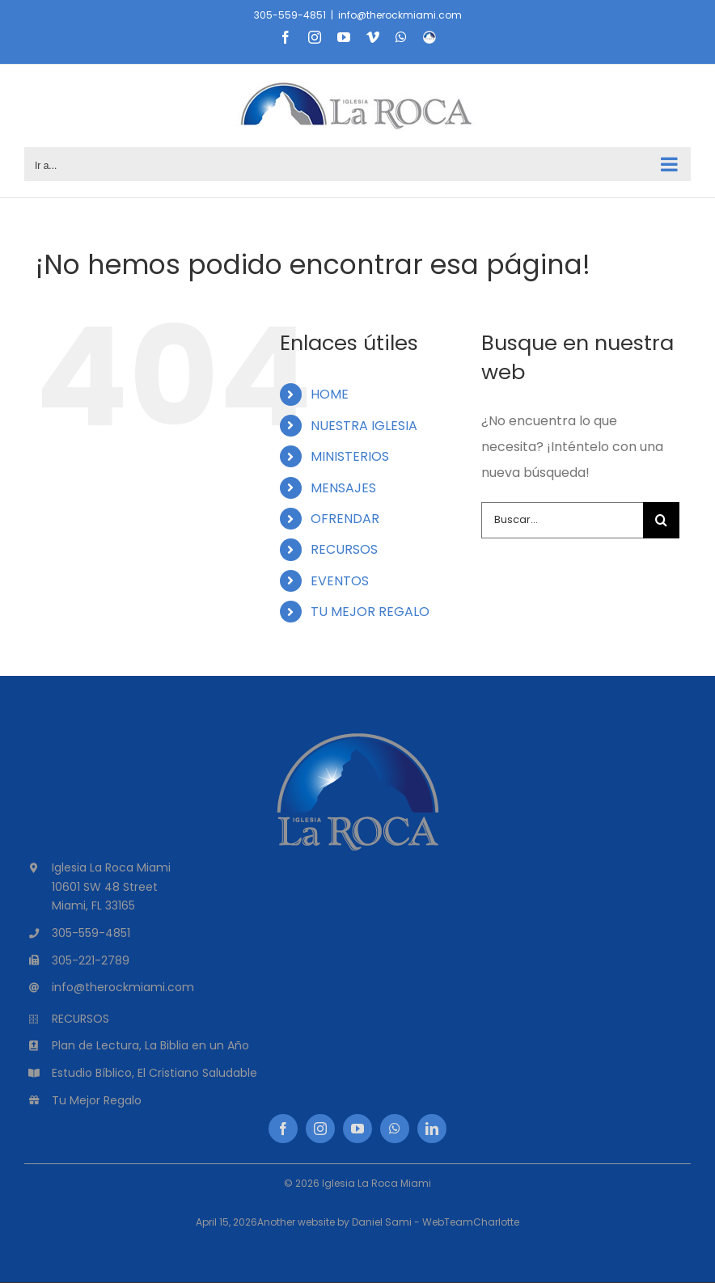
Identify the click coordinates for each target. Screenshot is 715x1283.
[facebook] (283, 1128)
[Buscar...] (562, 520)
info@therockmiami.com (400, 15)
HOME (330, 394)
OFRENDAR (345, 518)
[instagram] (320, 1128)
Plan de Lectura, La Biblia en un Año (150, 1045)
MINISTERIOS (350, 456)
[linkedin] (431, 1128)
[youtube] (357, 1128)
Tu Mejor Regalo (97, 1100)
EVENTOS (340, 581)
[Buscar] (661, 520)
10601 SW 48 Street (105, 887)
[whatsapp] (394, 1128)
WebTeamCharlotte (470, 1222)
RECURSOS (344, 549)
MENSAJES (343, 488)
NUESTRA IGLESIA (364, 425)
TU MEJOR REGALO (370, 611)
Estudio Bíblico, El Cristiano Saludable (154, 1073)
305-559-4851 (290, 15)
